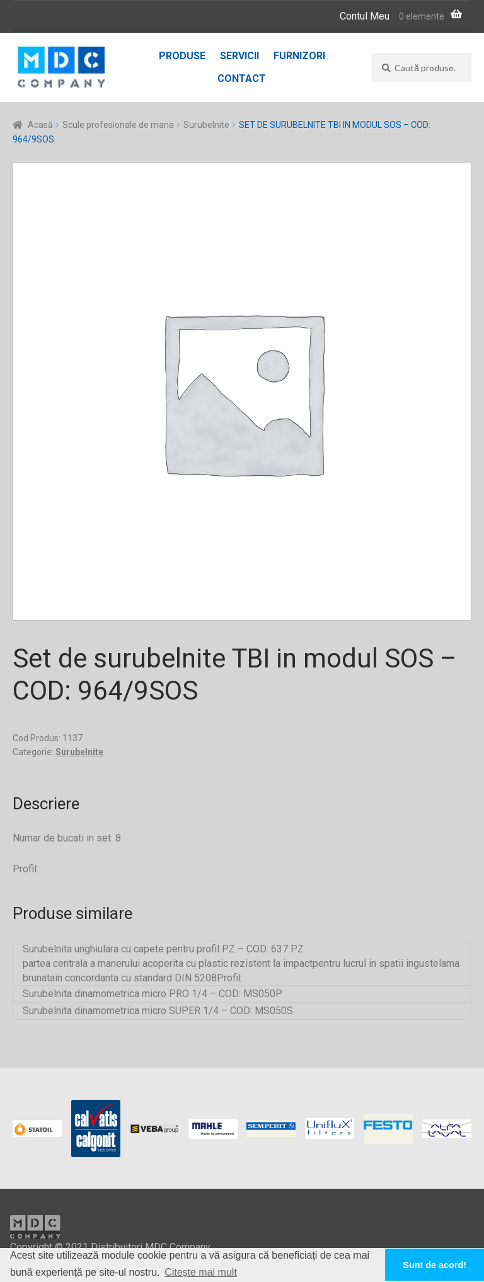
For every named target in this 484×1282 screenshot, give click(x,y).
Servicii (239, 56)
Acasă (40, 125)
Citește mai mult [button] (200, 1272)
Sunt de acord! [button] (434, 1265)
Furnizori (299, 56)
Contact (241, 78)
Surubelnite (206, 125)
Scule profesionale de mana (118, 125)
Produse (182, 56)
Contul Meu (364, 16)
